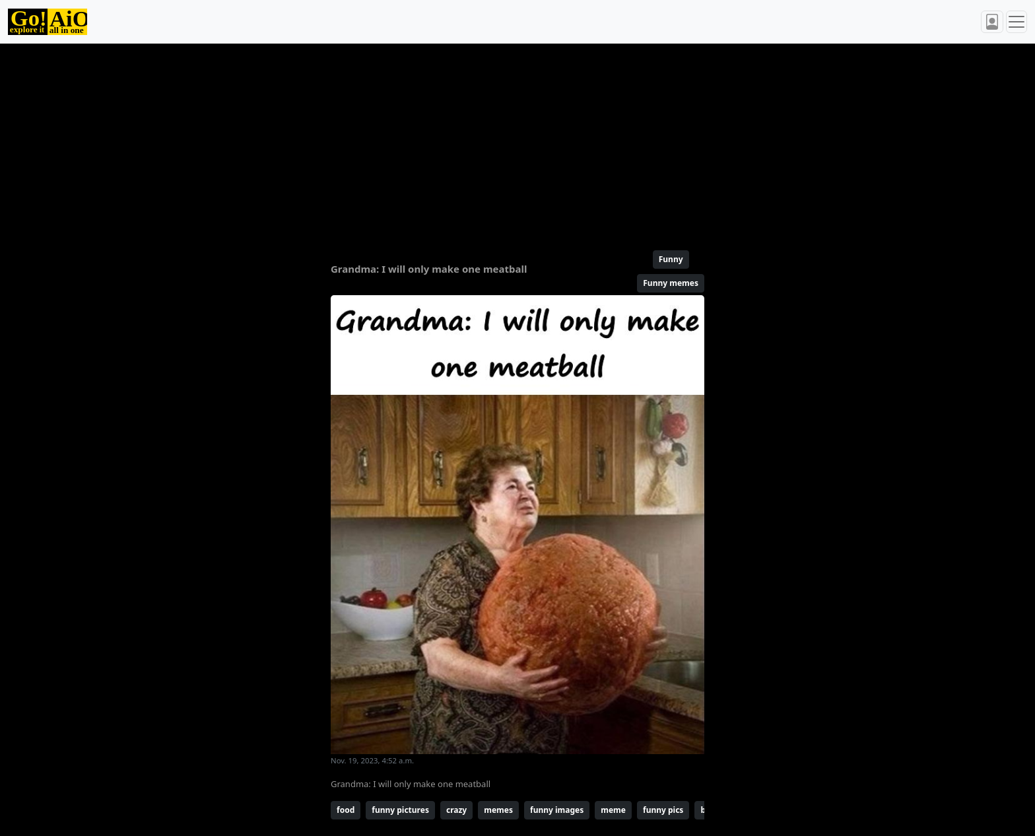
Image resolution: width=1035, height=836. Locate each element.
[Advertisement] (486, 141)
